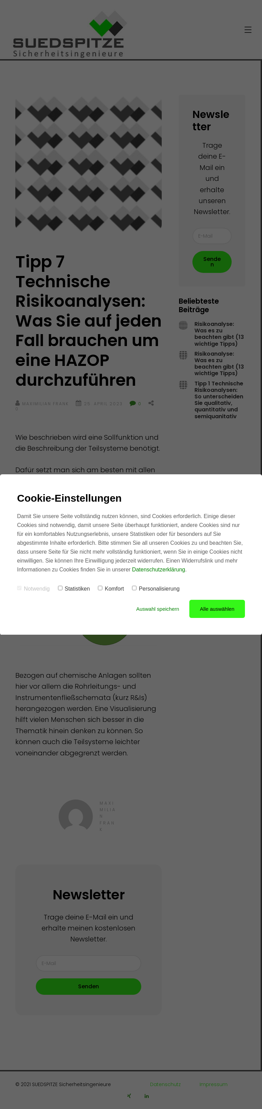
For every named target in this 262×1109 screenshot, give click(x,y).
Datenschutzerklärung (158, 569)
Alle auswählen (217, 609)
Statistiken (74, 589)
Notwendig (33, 589)
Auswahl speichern (157, 609)
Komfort (111, 589)
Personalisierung (155, 589)
